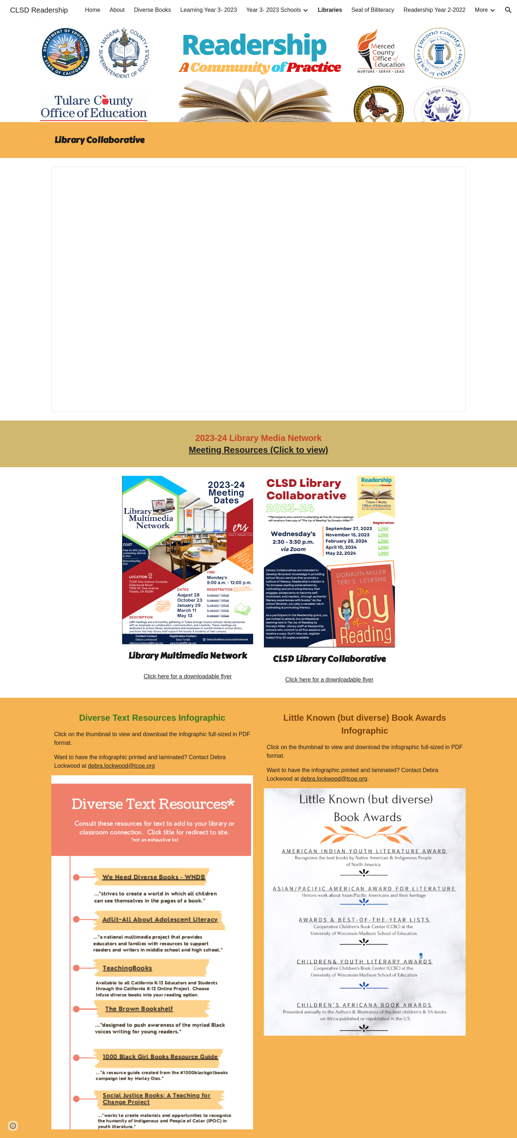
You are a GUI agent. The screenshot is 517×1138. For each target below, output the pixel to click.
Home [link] (93, 10)
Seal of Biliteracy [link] (372, 10)
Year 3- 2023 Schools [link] (273, 10)
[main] (258, 140)
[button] (508, 10)
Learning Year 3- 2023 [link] (208, 10)
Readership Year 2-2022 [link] (435, 10)
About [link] (117, 10)
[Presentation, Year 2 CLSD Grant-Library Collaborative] (258, 289)
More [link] (481, 10)
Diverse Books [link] (152, 10)
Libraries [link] (330, 10)
